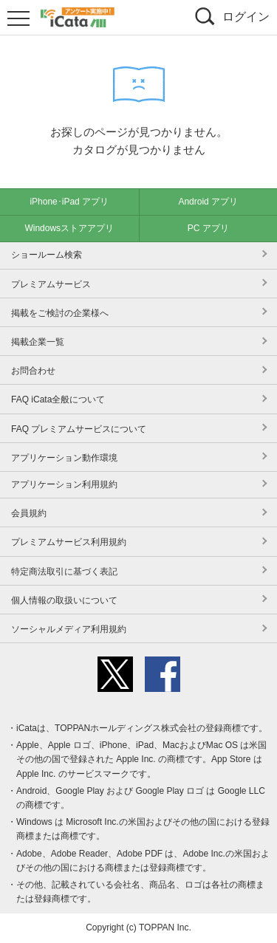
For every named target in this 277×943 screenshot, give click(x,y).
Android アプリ (208, 201)
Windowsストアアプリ (69, 228)
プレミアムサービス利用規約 (68, 542)
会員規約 (29, 513)
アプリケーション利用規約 (64, 484)
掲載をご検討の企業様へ (60, 313)
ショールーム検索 (46, 255)
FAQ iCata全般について (58, 399)
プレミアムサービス (51, 284)
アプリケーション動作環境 (64, 458)
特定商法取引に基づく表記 (64, 571)
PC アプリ (208, 228)
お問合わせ (33, 371)
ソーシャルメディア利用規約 (68, 629)
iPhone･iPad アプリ (69, 201)
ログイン (246, 16)
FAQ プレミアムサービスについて (78, 429)
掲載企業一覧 (37, 342)
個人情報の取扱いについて (64, 600)
